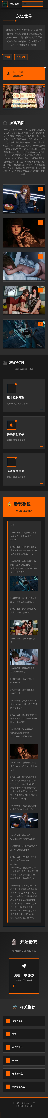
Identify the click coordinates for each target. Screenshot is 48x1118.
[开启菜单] (32, 4)
